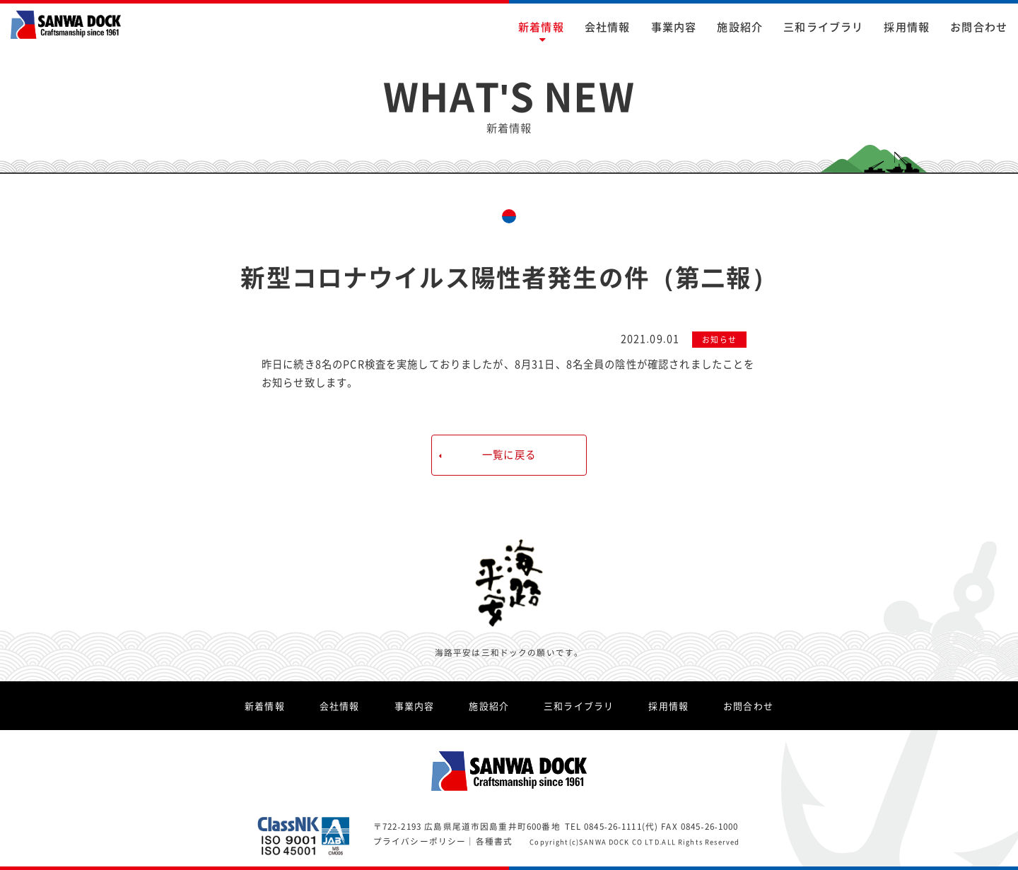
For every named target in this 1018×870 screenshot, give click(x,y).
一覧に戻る (509, 454)
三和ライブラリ (823, 26)
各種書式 (494, 841)
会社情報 (608, 26)
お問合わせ (978, 26)
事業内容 (674, 26)
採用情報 (907, 26)
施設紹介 (740, 26)
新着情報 (541, 26)
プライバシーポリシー (420, 841)
